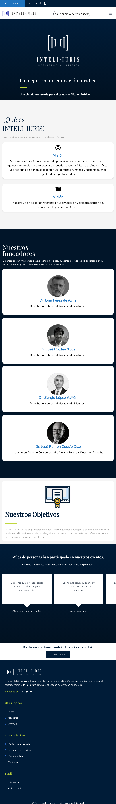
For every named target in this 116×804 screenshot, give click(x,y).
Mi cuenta (12, 782)
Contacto (11, 762)
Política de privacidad (18, 744)
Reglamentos (14, 756)
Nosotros (11, 718)
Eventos (11, 724)
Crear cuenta (58, 654)
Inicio (9, 711)
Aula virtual (13, 788)
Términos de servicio (18, 750)
